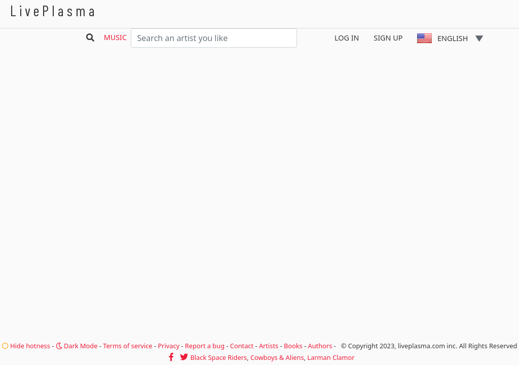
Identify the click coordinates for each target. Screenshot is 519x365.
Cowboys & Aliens (277, 357)
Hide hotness (26, 345)
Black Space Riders (218, 357)
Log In (347, 38)
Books (293, 345)
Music (115, 37)
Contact (241, 345)
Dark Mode (77, 345)
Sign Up (388, 38)
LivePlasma (54, 10)
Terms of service (127, 345)
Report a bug (205, 345)
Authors (320, 345)
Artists (268, 345)
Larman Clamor (330, 357)
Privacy (168, 345)
